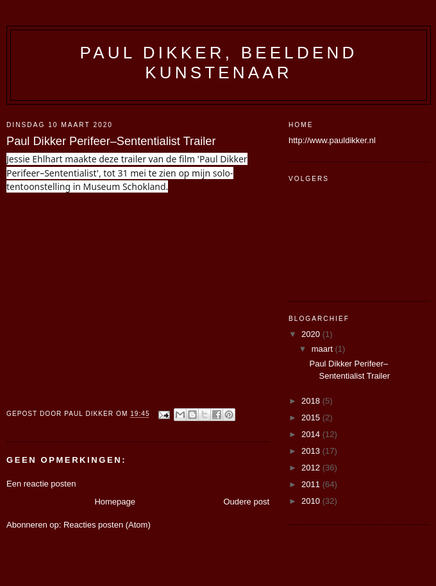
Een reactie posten (41, 483)
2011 (312, 484)
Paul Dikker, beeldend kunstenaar (219, 62)
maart (323, 349)
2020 (312, 334)
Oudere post (246, 501)
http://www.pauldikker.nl (332, 140)
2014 (312, 434)
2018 (312, 401)
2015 (312, 417)
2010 (312, 501)
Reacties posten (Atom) (107, 525)
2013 (312, 451)
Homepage (114, 501)
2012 (312, 467)
